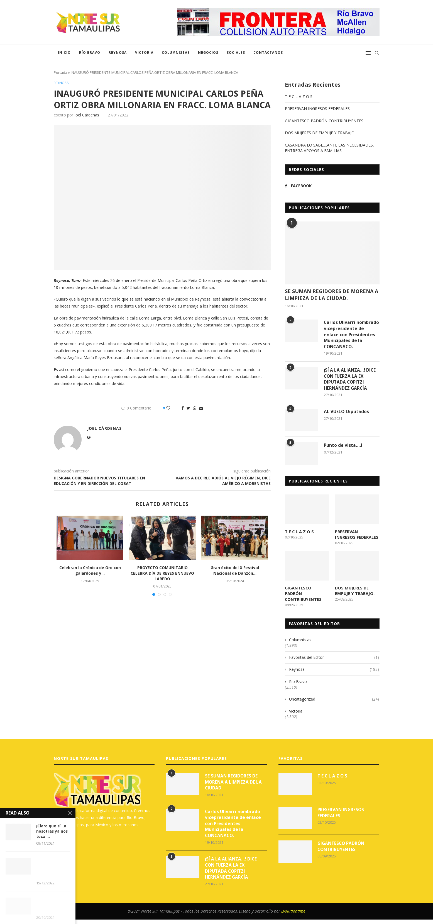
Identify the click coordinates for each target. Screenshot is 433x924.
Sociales (236, 52)
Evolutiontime (293, 915)
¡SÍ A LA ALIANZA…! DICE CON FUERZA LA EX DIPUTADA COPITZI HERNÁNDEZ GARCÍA (350, 387)
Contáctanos (268, 52)
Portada (60, 72)
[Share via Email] (201, 408)
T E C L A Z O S (298, 96)
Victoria (144, 52)
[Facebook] (307, 186)
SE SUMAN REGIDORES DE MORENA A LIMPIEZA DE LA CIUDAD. (331, 294)
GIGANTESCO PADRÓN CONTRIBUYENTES (324, 120)
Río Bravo (89, 52)
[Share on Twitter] (188, 408)
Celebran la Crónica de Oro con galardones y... (90, 570)
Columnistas (176, 52)
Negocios (208, 52)
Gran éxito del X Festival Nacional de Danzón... (235, 570)
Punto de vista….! (343, 454)
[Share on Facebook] (183, 408)
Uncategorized (334, 701)
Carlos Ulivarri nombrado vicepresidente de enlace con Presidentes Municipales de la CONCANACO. (349, 338)
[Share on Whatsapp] (194, 408)
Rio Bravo (298, 683)
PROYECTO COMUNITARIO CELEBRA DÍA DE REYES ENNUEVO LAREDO (162, 573)
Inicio (64, 52)
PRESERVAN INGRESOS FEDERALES (317, 108)
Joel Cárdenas (86, 115)
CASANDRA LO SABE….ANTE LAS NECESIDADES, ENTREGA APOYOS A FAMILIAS (329, 147)
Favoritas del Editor (334, 659)
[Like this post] (172, 408)
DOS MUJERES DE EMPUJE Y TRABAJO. (320, 132)
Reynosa (118, 52)
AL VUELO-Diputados (347, 420)
